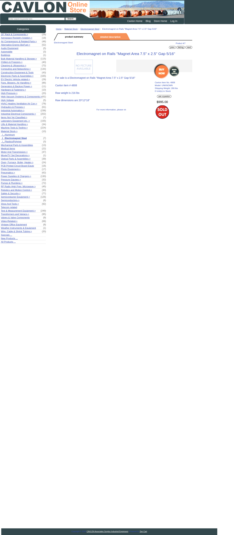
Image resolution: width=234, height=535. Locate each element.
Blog (148, 21)
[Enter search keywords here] (36, 19)
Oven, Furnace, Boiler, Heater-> (23, 162)
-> (23, 131)
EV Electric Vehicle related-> (23, 79)
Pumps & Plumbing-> (23, 183)
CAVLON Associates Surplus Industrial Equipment (107, 531)
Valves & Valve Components (23, 217)
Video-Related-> (23, 221)
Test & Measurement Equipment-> (23, 210)
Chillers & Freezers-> (23, 62)
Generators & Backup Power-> (23, 86)
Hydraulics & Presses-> (23, 107)
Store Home (160, 21)
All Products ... (8, 241)
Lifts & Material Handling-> (23, 124)
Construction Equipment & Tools (23, 72)
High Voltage (23, 100)
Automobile (23, 51)
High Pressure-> (23, 93)
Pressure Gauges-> (23, 179)
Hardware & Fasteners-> (23, 89)
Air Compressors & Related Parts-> (23, 41)
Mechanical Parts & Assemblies (23, 145)
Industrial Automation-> (23, 110)
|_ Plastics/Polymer (23, 141)
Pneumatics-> (23, 172)
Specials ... (6, 235)
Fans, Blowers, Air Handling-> (23, 82)
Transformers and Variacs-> (23, 214)
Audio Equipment (23, 48)
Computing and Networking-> (23, 69)
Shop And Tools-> (23, 204)
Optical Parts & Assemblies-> (23, 158)
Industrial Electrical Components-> (23, 113)
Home (59, 29)
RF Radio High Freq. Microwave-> (23, 186)
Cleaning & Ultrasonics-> (23, 65)
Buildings (23, 55)
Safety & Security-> (23, 193)
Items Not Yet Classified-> (23, 117)
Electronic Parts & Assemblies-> (23, 76)
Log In (173, 21)
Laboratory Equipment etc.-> (23, 121)
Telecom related (9, 207)
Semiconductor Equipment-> (23, 197)
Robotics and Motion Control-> (23, 190)
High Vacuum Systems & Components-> (23, 96)
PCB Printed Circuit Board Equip (23, 165)
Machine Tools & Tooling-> (23, 127)
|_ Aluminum (8, 134)
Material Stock (71, 29)
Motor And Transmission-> (23, 152)
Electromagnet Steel (89, 29)
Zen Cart (143, 531)
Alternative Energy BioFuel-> (23, 44)
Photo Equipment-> (23, 169)
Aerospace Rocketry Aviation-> (23, 37)
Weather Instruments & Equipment (23, 228)
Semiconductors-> (23, 200)
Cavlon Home (134, 21)
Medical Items (23, 148)
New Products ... (9, 238)
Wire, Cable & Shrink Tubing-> (23, 231)
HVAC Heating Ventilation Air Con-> (23, 103)
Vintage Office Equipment (23, 224)
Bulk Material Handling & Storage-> (23, 58)
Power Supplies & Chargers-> (23, 176)
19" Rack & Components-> (23, 34)
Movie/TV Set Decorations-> (23, 155)
